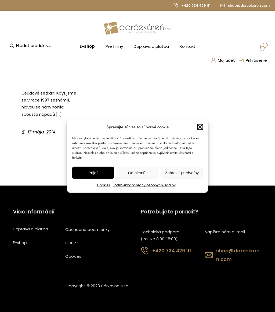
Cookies (103, 185)
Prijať (93, 172)
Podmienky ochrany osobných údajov (144, 185)
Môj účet (223, 60)
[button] (200, 127)
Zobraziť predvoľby (182, 172)
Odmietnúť (137, 172)
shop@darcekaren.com (249, 5)
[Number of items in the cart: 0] (263, 46)
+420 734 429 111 (196, 5)
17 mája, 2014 (41, 132)
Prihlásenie (252, 60)
